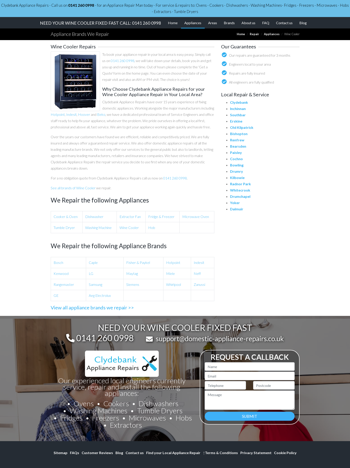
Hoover (84, 114)
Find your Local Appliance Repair (173, 453)
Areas (212, 23)
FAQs (74, 453)
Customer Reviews (97, 453)
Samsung (95, 284)
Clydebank (239, 102)
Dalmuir (236, 209)
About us (248, 23)
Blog (303, 23)
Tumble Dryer (64, 227)
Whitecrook (240, 190)
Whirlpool (173, 284)
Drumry (236, 171)
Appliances (194, 22)
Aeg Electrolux (100, 295)
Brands (229, 23)
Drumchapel (240, 196)
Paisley (236, 152)
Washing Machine (98, 227)
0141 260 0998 (81, 5)
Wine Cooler (129, 227)
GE (56, 295)
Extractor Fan (130, 216)
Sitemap (60, 453)
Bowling (236, 165)
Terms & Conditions (220, 453)
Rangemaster (64, 284)
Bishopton (239, 134)
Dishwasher (94, 216)
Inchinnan (238, 108)
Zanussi (199, 284)
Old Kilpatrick (241, 127)
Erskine (236, 121)
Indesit (71, 114)
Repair (254, 34)
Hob (151, 227)
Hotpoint (58, 114)
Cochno (236, 159)
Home (173, 23)
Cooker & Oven (66, 216)
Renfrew (237, 140)
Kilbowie (237, 177)
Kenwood (61, 273)
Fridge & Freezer (161, 216)
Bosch (58, 262)
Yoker (235, 203)
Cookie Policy (285, 453)
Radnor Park (240, 184)
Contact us (284, 23)
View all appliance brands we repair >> (92, 307)
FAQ (265, 23)
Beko (101, 114)
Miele (170, 273)
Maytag (132, 273)
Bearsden (238, 146)
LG (91, 273)
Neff (197, 273)
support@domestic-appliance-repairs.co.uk (220, 338)
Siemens (132, 284)
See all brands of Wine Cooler (73, 188)
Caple (93, 262)
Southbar (238, 115)
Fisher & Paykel (138, 262)
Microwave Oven (195, 216)
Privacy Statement (256, 453)
